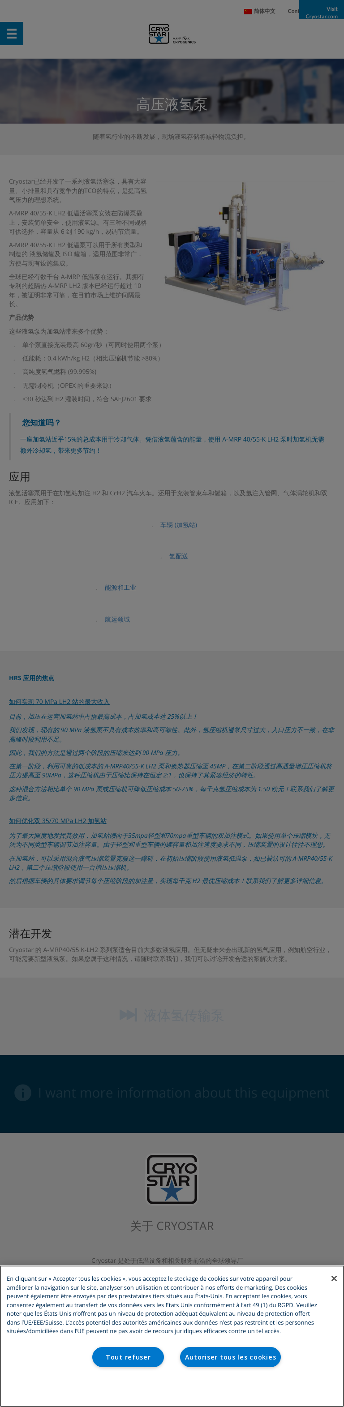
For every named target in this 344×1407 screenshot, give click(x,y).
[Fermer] (334, 1278)
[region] (172, 1336)
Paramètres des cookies (172, 1388)
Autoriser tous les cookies (230, 1357)
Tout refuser (128, 1357)
